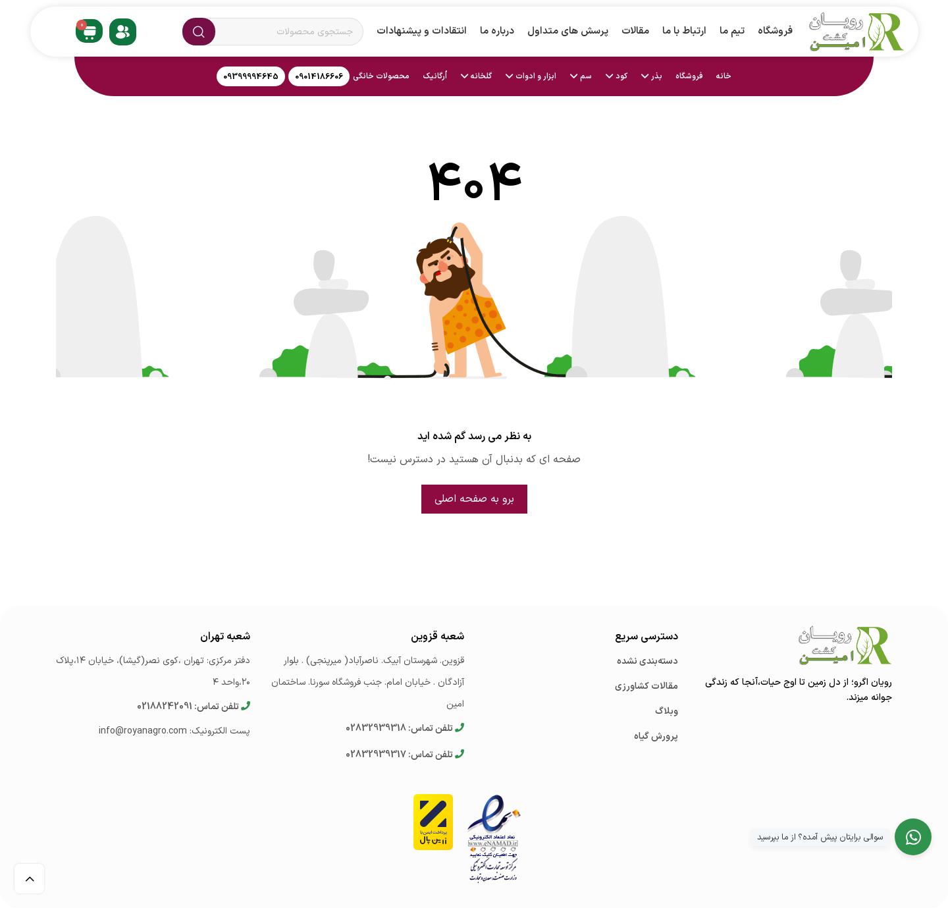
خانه (723, 76)
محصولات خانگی (381, 76)
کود (621, 76)
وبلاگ (666, 711)
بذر (656, 76)
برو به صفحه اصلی (474, 499)
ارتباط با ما (684, 31)
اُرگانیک (435, 76)
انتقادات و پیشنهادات (422, 31)
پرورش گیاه (656, 736)
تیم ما (732, 31)
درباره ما (497, 31)
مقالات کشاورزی (646, 686)
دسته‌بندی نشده (647, 661)
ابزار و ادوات (535, 76)
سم (586, 76)
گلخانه (481, 76)
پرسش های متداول (567, 31)
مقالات (635, 31)
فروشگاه (775, 31)
